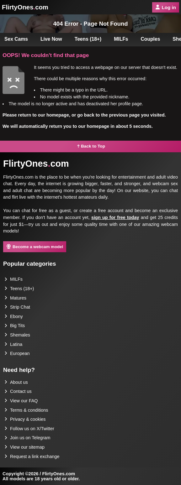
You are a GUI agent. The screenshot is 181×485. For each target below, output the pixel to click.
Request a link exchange (32, 456)
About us (16, 382)
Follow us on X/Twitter (29, 428)
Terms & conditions (26, 410)
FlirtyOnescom (25, 7)
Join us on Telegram (27, 437)
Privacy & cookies (25, 419)
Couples (150, 39)
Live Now (51, 39)
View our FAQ (21, 400)
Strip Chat (17, 307)
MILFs (121, 39)
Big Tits (14, 325)
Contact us (18, 391)
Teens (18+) (88, 39)
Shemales (17, 334)
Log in (165, 7)
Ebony (13, 316)
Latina (13, 344)
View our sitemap (24, 447)
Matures (15, 297)
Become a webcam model (34, 246)
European (16, 353)
